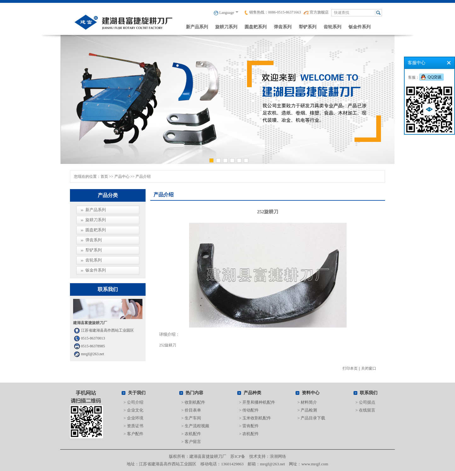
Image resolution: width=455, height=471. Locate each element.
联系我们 (368, 392)
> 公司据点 (365, 402)
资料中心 (311, 392)
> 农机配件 (191, 433)
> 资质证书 (133, 425)
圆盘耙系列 (256, 26)
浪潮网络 (278, 456)
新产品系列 (197, 26)
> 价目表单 (191, 410)
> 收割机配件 (193, 402)
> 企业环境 (133, 418)
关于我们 (137, 392)
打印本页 (350, 368)
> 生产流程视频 (195, 425)
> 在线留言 (365, 410)
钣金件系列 (359, 26)
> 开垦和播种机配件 (257, 402)
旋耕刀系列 (226, 26)
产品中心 (122, 176)
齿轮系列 (332, 26)
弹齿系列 (282, 26)
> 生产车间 (191, 418)
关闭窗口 (368, 368)
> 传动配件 (249, 410)
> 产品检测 (307, 410)
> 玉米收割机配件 (255, 418)
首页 (104, 176)
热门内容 (194, 392)
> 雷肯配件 (249, 425)
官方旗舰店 (316, 12)
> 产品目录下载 (311, 418)
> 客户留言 (191, 441)
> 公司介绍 (133, 402)
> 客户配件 (133, 433)
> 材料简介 (307, 402)
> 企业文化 (133, 410)
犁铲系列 (307, 26)
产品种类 (252, 392)
